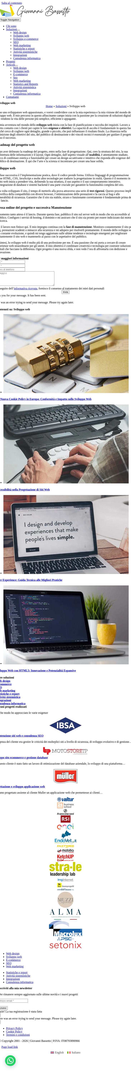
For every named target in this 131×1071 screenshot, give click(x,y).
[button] (10, 1060)
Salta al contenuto (11, 2)
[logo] (65, 757)
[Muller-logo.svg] (65, 786)
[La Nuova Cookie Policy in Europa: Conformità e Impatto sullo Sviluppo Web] (66, 394)
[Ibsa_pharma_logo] (65, 735)
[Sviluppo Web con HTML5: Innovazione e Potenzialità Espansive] (66, 666)
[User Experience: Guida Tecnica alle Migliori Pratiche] (66, 575)
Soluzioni (61, 106)
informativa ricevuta (25, 291)
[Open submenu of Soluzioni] (18, 30)
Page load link (9, 1049)
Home (49, 106)
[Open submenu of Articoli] (16, 65)
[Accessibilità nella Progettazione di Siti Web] (66, 485)
